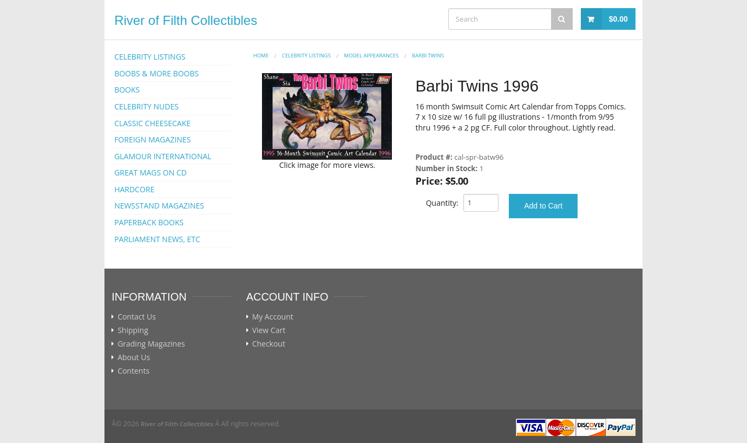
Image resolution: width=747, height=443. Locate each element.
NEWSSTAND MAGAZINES (159, 205)
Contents (133, 371)
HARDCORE (134, 189)
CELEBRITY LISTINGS (149, 56)
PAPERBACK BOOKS (149, 222)
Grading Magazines (151, 344)
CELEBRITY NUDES (146, 106)
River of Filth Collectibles (185, 20)
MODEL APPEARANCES (371, 55)
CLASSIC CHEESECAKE (152, 123)
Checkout (268, 344)
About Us (133, 357)
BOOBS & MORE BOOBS (156, 73)
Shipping (132, 330)
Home (261, 55)
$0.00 (618, 19)
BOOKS (127, 89)
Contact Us (136, 317)
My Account (272, 317)
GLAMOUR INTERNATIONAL (163, 156)
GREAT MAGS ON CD (150, 172)
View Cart (269, 330)
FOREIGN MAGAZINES (152, 139)
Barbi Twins (428, 55)
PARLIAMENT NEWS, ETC (157, 239)
